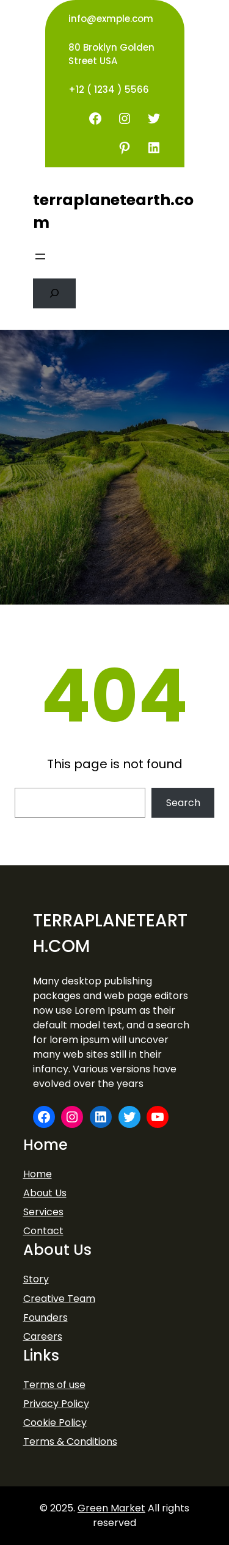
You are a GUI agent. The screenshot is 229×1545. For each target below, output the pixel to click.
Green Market (111, 1508)
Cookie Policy (55, 1423)
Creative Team (59, 1299)
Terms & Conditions (70, 1441)
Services (43, 1212)
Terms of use (54, 1385)
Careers (42, 1336)
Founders (45, 1318)
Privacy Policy (56, 1404)
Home (37, 1174)
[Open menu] (40, 256)
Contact (43, 1231)
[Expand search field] (54, 293)
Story (36, 1279)
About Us (45, 1193)
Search (183, 803)
